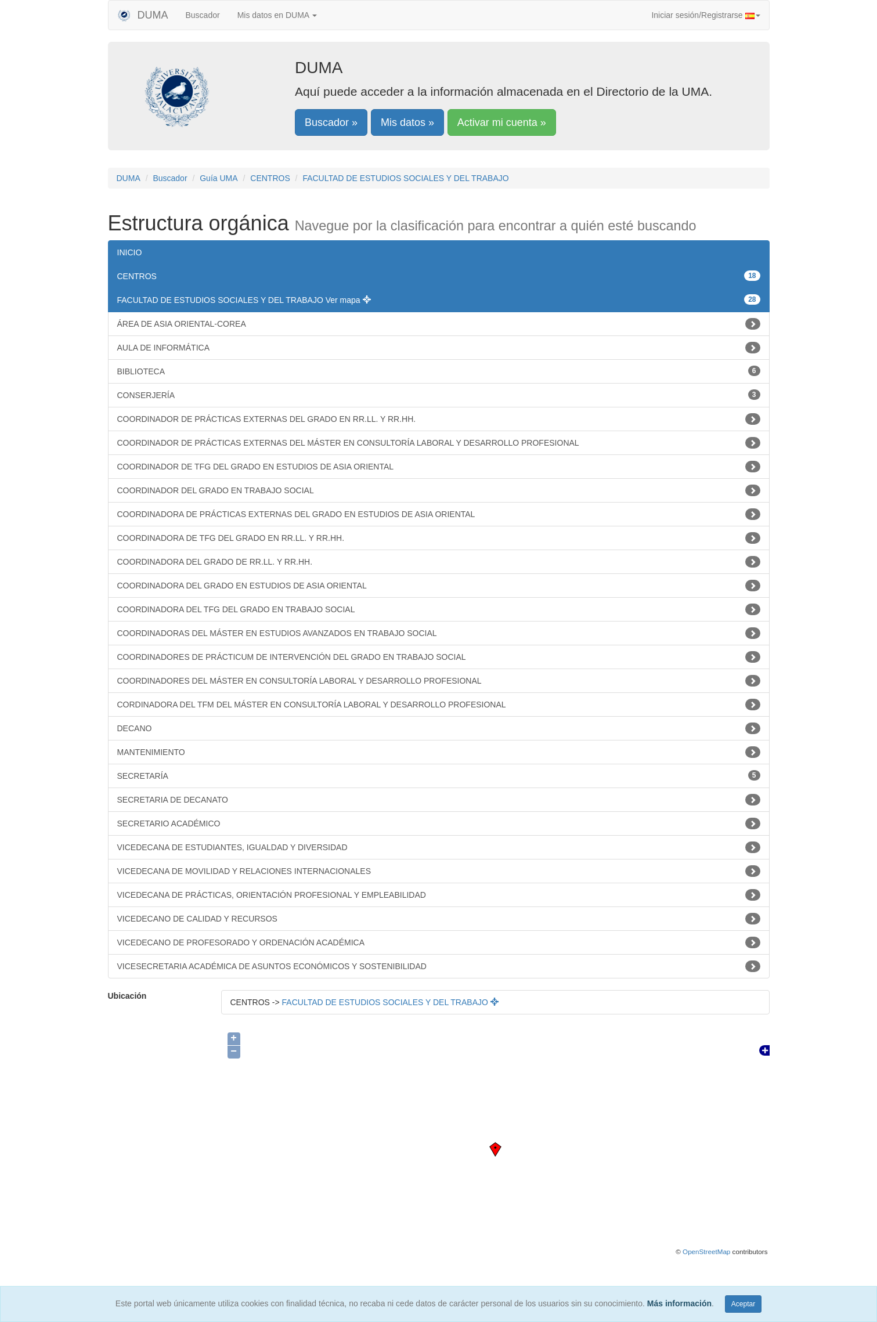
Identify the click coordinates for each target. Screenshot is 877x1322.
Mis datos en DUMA (277, 15)
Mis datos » (407, 122)
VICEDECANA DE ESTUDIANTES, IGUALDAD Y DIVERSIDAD (438, 847)
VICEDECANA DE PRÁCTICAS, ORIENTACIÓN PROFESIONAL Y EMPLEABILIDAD (438, 895)
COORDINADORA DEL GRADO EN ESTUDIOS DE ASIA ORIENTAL (438, 585)
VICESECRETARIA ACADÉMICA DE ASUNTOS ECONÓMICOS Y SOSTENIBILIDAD (438, 966)
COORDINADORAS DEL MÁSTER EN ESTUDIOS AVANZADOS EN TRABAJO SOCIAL (438, 633)
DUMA (142, 15)
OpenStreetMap (706, 1251)
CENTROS (270, 178)
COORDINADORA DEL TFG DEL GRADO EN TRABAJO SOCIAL (438, 609)
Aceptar (743, 1304)
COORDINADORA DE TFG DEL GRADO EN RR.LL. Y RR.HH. (438, 538)
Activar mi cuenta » (501, 122)
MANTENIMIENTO (438, 752)
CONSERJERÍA (438, 394)
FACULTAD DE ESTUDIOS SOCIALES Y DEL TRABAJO (405, 178)
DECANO (438, 728)
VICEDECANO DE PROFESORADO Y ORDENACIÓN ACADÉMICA (438, 942)
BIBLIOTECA (438, 371)
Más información (679, 1303)
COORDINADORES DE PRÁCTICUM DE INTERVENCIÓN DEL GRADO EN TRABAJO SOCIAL (438, 657)
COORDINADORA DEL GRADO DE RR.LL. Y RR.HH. (438, 562)
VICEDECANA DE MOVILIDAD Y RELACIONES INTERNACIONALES (438, 871)
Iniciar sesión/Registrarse (705, 15)
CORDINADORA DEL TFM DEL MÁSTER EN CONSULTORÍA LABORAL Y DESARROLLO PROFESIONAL (438, 704)
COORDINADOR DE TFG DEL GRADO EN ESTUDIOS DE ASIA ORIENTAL (438, 466)
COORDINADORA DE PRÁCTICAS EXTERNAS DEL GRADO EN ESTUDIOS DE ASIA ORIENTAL (438, 514)
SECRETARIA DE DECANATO (438, 800)
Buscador (203, 15)
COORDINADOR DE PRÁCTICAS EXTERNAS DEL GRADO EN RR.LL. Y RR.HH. (438, 419)
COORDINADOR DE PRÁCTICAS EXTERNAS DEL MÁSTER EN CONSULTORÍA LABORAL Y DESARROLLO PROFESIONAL (438, 443)
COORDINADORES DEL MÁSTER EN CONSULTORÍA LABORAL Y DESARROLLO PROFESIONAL (438, 681)
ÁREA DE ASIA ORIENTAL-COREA (438, 324)
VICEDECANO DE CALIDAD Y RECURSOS (438, 918)
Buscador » (331, 122)
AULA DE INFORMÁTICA (438, 347)
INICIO (129, 252)
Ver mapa (348, 300)
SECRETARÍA (438, 775)
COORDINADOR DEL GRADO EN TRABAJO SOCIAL (438, 490)
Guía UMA (218, 178)
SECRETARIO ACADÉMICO (438, 823)
